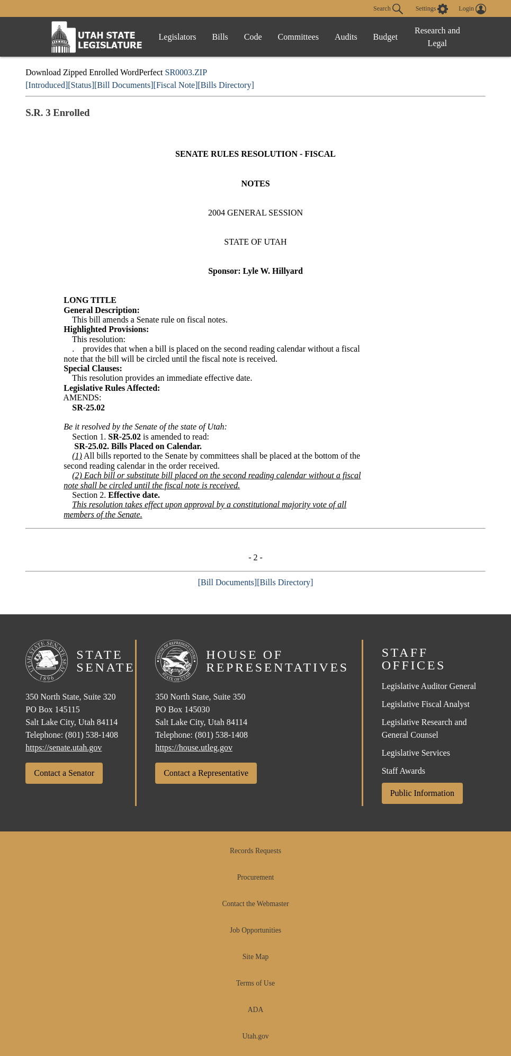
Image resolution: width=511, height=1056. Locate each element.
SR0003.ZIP (186, 72)
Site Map (255, 957)
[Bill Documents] (124, 85)
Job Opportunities (255, 930)
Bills (220, 36)
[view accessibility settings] (432, 9)
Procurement (255, 877)
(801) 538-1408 (91, 734)
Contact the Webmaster (255, 904)
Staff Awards (403, 770)
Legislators (177, 36)
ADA (255, 1010)
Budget (385, 36)
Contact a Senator (64, 772)
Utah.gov (255, 1036)
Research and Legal (437, 37)
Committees (298, 36)
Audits (346, 36)
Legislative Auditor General (429, 686)
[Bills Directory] (226, 85)
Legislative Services (416, 752)
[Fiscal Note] (176, 85)
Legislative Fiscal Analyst (426, 704)
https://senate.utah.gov (63, 747)
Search (388, 9)
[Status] (81, 85)
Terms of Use (255, 983)
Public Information (422, 793)
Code (253, 36)
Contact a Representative (206, 772)
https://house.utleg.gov (193, 747)
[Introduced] (46, 85)
